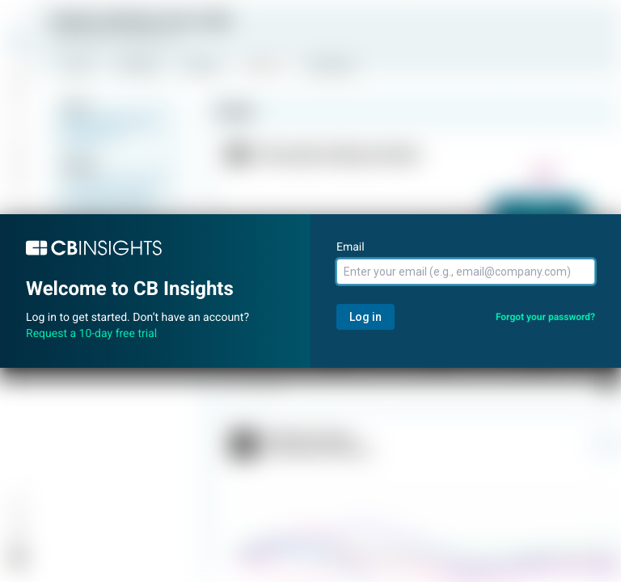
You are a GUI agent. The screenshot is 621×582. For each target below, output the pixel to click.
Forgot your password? (545, 317)
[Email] (465, 272)
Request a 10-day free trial (91, 333)
